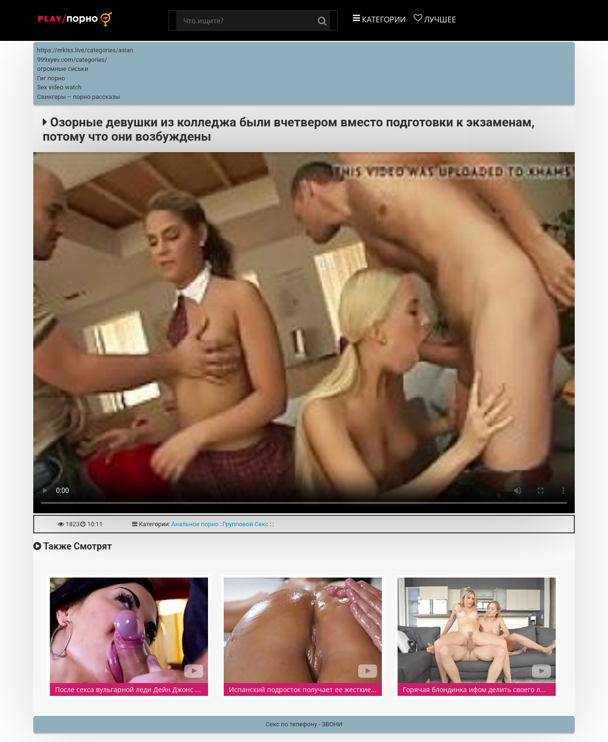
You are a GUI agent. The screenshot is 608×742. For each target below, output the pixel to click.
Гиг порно (51, 78)
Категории (379, 19)
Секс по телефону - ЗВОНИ (304, 724)
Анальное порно (194, 524)
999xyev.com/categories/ (72, 59)
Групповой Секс (245, 524)
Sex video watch (59, 87)
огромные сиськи (62, 68)
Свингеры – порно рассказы (78, 96)
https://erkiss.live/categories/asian (85, 50)
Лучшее (435, 19)
